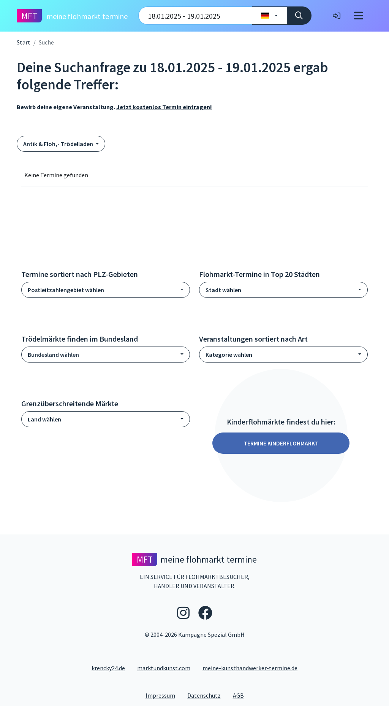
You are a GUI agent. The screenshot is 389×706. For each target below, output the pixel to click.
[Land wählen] (269, 15)
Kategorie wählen (229, 354)
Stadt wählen (223, 290)
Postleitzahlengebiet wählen (66, 290)
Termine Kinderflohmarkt (281, 443)
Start (23, 42)
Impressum (163, 695)
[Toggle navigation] (358, 15)
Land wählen (44, 419)
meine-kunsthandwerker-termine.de (249, 668)
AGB (241, 695)
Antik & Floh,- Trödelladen (58, 144)
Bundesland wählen (53, 354)
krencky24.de (108, 668)
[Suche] (299, 15)
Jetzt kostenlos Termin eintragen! (164, 107)
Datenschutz (207, 695)
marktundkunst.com (163, 668)
